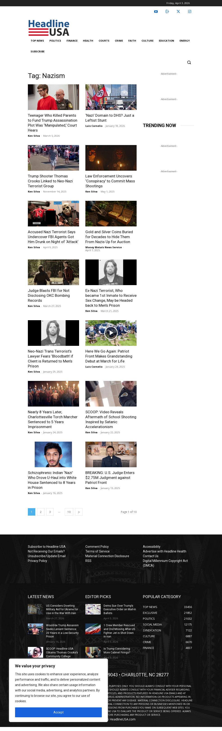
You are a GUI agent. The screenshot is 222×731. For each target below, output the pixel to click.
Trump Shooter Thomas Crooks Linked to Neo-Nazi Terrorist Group (50, 181)
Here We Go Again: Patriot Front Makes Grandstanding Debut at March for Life (108, 356)
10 (69, 512)
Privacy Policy (37, 561)
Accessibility (151, 546)
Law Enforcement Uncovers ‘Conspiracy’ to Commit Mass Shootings (110, 181)
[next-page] (79, 512)
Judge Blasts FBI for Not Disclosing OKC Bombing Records (49, 295)
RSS (88, 561)
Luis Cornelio (93, 125)
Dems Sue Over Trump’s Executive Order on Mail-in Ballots (120, 609)
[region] (58, 690)
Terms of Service (97, 551)
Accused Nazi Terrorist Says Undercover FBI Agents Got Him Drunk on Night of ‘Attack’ (53, 237)
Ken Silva (34, 135)
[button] (189, 62)
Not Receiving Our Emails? (46, 551)
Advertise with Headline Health (164, 551)
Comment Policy (97, 546)
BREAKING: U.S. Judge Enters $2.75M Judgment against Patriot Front (110, 477)
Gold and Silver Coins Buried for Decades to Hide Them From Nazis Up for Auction (109, 237)
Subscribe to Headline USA (47, 546)
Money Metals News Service (103, 247)
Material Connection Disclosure (107, 556)
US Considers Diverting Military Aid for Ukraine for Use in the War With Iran (62, 609)
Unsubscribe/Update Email (47, 556)
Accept (58, 712)
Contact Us (150, 556)
